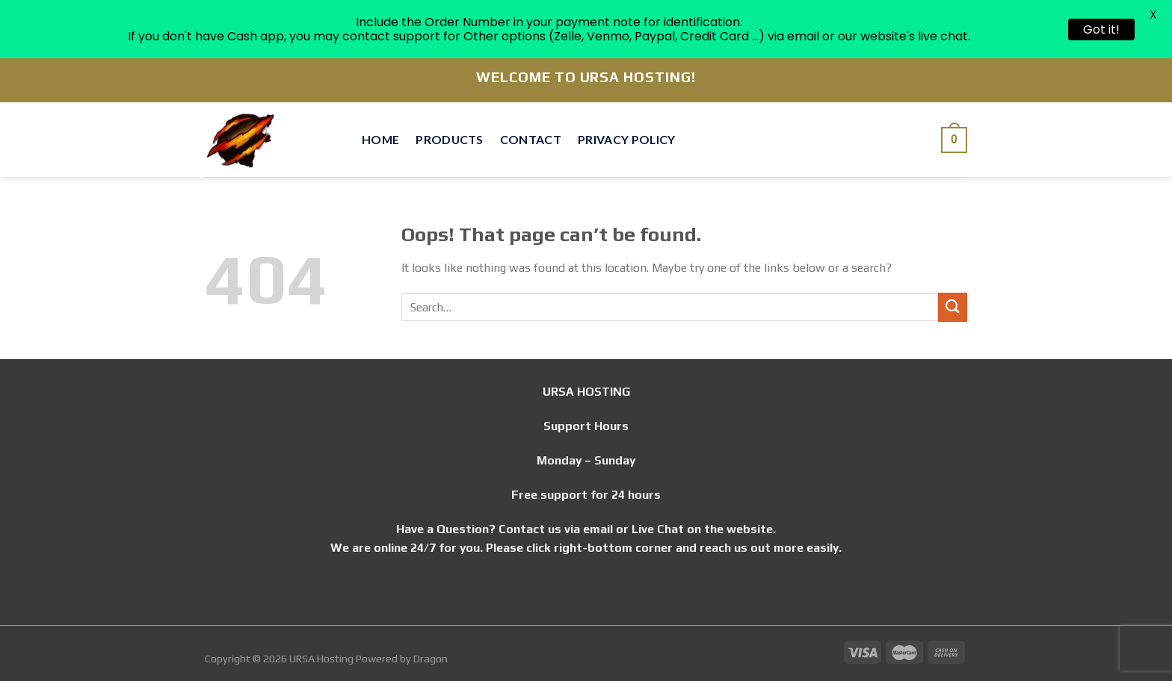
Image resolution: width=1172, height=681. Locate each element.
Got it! (1101, 29)
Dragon (430, 659)
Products (450, 139)
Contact (530, 139)
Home (380, 139)
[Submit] (952, 307)
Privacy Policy (626, 139)
